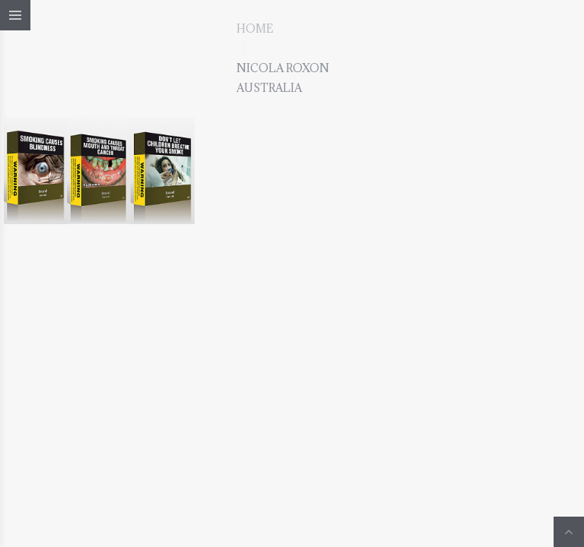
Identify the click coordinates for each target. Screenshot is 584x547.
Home (254, 28)
